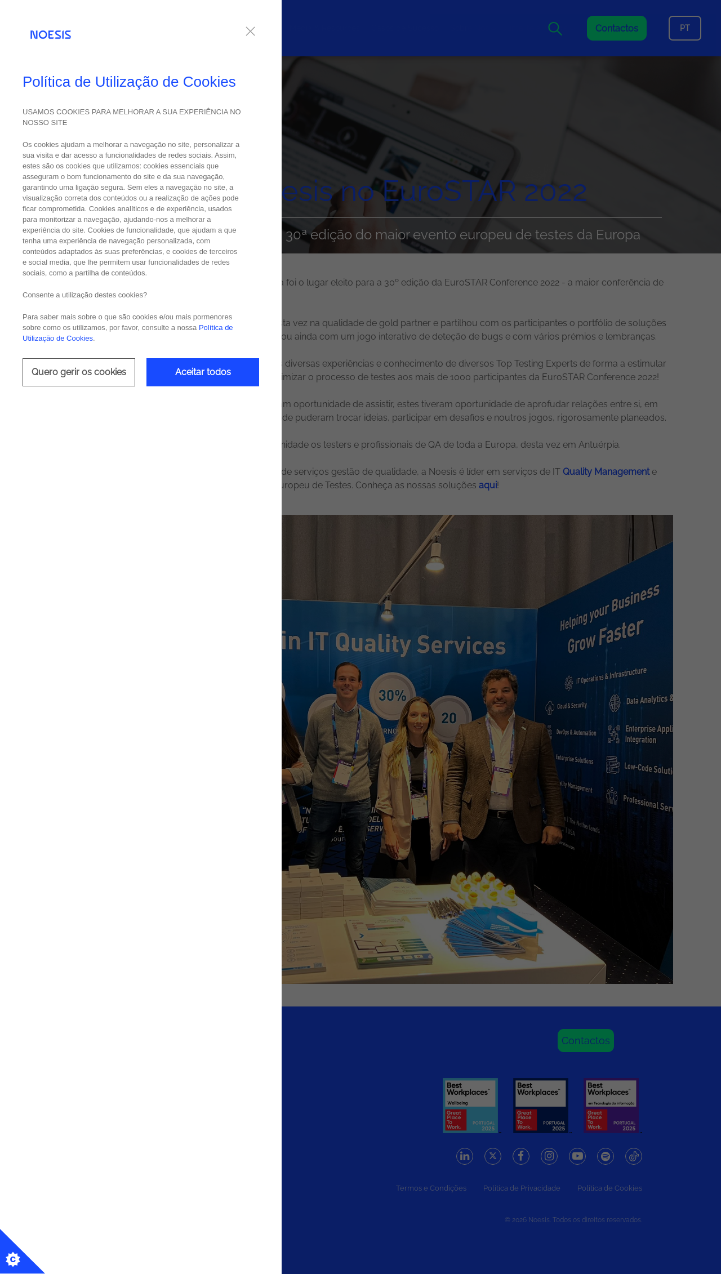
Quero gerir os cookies (79, 372)
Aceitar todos (203, 372)
